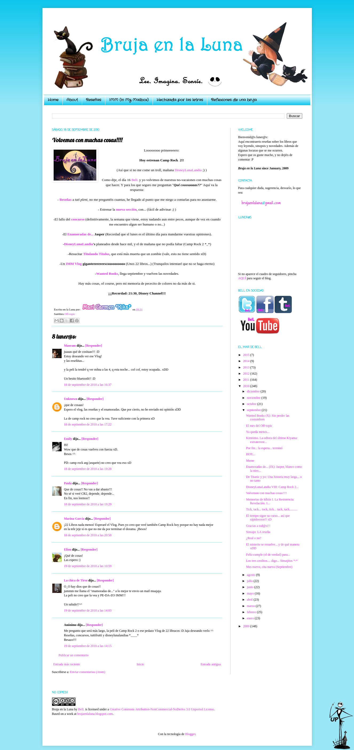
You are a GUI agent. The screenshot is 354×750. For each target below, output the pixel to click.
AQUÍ (242, 278)
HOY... (250, 454)
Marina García (74, 519)
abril (250, 599)
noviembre (254, 398)
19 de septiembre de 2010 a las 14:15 (88, 646)
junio (250, 587)
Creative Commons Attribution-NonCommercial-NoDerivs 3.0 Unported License (162, 709)
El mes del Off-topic (259, 426)
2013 (246, 367)
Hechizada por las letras (180, 100)
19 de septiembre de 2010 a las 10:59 (88, 566)
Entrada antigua (211, 664)
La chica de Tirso (76, 580)
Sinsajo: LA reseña (258, 532)
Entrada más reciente (66, 664)
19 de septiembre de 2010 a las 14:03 (88, 610)
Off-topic (70, 313)
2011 (246, 380)
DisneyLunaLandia (188, 170)
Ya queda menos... (257, 432)
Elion (67, 549)
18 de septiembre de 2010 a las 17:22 (88, 424)
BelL (135, 180)
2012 (246, 373)
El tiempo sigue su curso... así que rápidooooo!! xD (268, 517)
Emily (68, 439)
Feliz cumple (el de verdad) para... (268, 554)
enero (251, 618)
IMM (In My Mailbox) (129, 100)
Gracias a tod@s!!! (258, 526)
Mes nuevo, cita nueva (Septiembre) (269, 567)
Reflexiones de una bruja (234, 100)
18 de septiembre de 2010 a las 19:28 (88, 469)
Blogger (190, 734)
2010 (246, 386)
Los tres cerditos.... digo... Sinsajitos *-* (271, 561)
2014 (246, 361)
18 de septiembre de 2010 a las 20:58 (88, 535)
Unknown (70, 399)
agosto (251, 575)
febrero (252, 612)
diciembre (253, 391)
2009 (246, 626)
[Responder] (93, 345)
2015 (246, 355)
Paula (68, 483)
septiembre (254, 410)
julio (250, 581)
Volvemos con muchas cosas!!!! (266, 493)
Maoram (70, 345)
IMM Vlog (74, 264)
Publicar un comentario (74, 655)
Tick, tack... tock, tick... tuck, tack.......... (271, 509)
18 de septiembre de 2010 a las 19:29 (88, 504)
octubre (252, 404)
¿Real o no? (253, 538)
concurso (78, 219)
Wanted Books (107, 274)
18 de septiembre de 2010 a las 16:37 (88, 385)
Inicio (140, 664)
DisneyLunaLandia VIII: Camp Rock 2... (272, 487)
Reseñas (93, 100)
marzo (251, 606)
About (72, 100)
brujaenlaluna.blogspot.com (95, 714)
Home (53, 100)
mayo (251, 593)
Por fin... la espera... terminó (264, 448)
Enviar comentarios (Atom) (87, 672)
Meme (250, 460)
